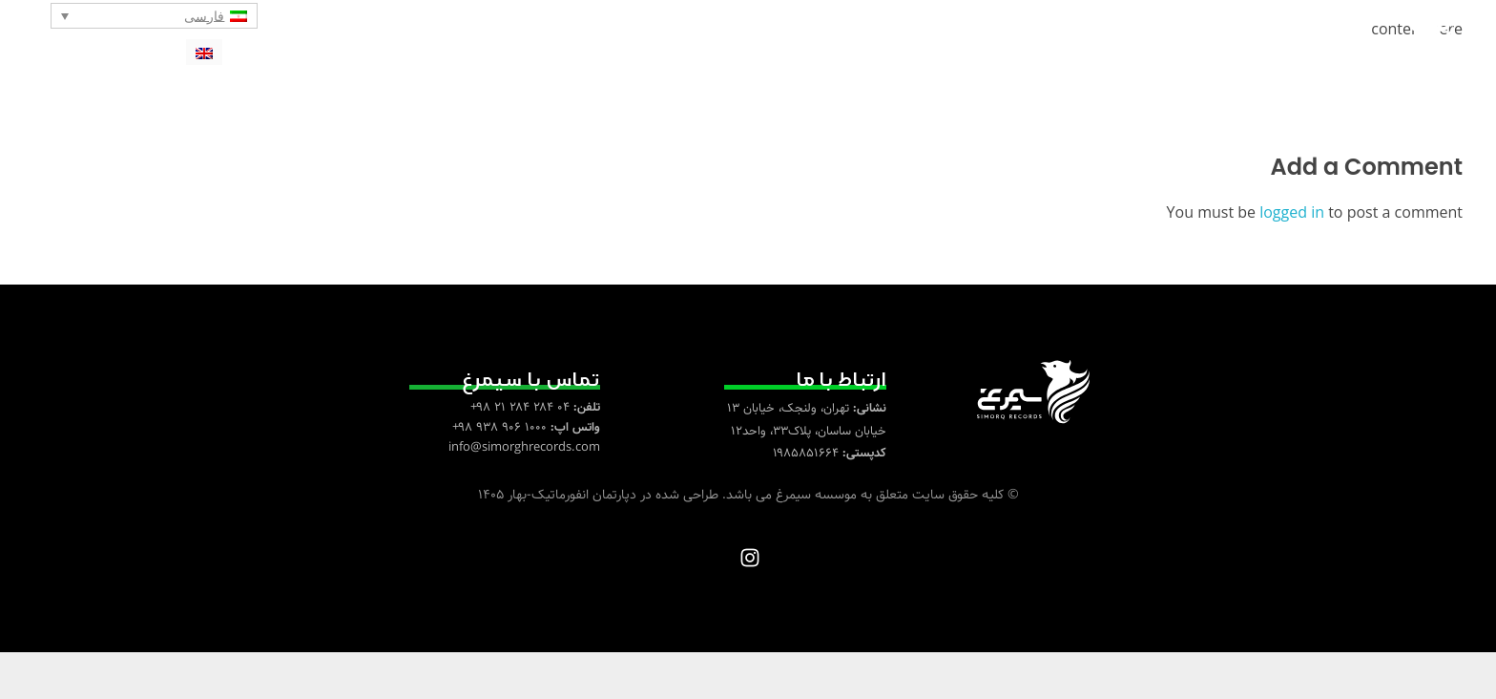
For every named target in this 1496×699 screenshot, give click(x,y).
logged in (1293, 259)
